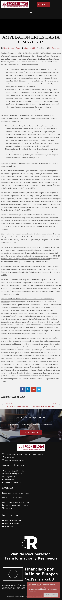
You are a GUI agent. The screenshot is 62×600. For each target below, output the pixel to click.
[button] (31, 12)
